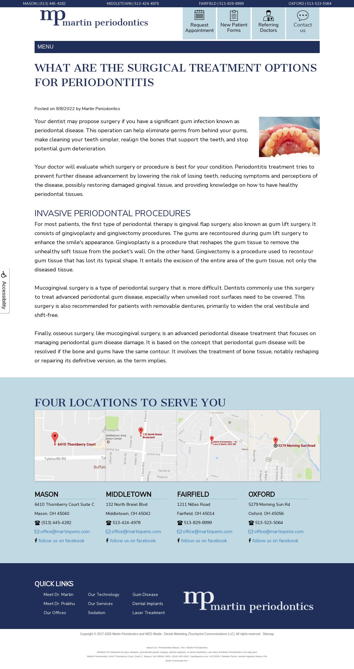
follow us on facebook (59, 541)
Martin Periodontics (125, 634)
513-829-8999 (231, 3)
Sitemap (268, 634)
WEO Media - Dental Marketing (166, 634)
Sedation (96, 613)
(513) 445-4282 (52, 3)
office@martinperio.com (62, 532)
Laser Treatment (149, 613)
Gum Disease (145, 594)
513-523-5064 (319, 3)
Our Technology (103, 594)
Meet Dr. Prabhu (59, 604)
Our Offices (55, 613)
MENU (46, 47)
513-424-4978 (146, 3)
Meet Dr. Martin (58, 594)
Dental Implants (148, 604)
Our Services (100, 604)
